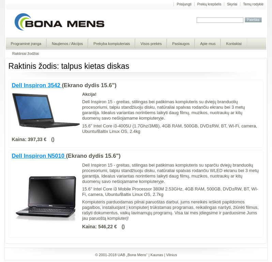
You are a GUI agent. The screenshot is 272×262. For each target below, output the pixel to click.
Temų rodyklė (253, 4)
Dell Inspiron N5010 (39, 156)
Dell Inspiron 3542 (37, 85)
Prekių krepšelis (209, 4)
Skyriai (232, 4)
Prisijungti (184, 4)
